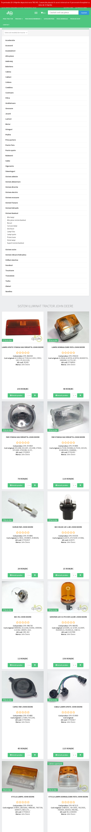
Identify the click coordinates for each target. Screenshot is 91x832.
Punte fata (9, 145)
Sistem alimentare (12, 182)
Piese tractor (8, 19)
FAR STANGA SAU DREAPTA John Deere (23, 416)
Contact (6, 25)
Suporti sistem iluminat (15, 243)
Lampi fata (11, 231)
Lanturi (8, 119)
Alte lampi (10, 217)
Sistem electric (11, 192)
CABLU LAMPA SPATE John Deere (68, 622)
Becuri (9, 223)
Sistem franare (11, 203)
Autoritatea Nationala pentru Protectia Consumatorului (74, 785)
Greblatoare (10, 103)
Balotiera (9, 66)
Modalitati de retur (68, 753)
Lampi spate (11, 234)
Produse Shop (75, 19)
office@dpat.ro (38, 762)
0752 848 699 (36, 750)
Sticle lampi (11, 240)
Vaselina (8, 291)
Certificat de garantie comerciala (72, 756)
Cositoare (9, 93)
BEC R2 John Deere (22, 552)
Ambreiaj (9, 61)
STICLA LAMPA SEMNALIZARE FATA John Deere (68, 689)
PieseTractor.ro (19, 829)
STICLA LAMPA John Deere (22, 689)
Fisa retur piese (67, 760)
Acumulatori (10, 51)
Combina (9, 87)
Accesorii (9, 45)
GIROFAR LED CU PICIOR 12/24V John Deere (68, 552)
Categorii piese (49, 19)
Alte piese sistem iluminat (16, 220)
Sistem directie (11, 187)
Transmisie (9, 276)
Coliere (8, 82)
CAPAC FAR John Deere (23, 622)
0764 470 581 (36, 753)
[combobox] (16, 32)
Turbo (7, 281)
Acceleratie (10, 40)
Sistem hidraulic (12, 208)
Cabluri (8, 77)
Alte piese (9, 56)
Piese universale (62, 19)
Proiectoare (11, 237)
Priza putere (10, 140)
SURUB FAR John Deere (22, 485)
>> (86, 727)
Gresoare (9, 108)
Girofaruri (10, 229)
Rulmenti (9, 155)
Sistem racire (10, 249)
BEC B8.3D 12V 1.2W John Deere (68, 485)
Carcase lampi (12, 226)
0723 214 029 (36, 747)
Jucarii (8, 114)
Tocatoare (9, 270)
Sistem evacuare (12, 197)
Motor (7, 124)
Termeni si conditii (68, 775)
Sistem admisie (11, 176)
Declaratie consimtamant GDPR (72, 789)
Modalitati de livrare (68, 747)
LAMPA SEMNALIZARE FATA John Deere (68, 347)
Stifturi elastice (11, 260)
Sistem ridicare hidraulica (15, 255)
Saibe (7, 161)
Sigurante (9, 166)
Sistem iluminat (11, 213)
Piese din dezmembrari (33, 19)
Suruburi (9, 265)
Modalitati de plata (68, 750)
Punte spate (10, 150)
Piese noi (19, 19)
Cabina (8, 72)
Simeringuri (10, 171)
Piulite (8, 134)
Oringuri (8, 129)
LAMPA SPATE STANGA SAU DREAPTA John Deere (23, 347)
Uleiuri (8, 286)
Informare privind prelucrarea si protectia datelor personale (75, 779)
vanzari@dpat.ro (38, 759)
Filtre (7, 98)
